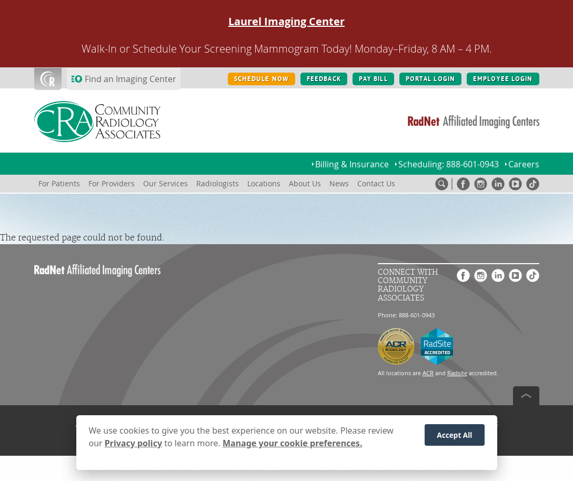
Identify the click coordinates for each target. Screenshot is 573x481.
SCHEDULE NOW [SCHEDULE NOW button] (261, 79)
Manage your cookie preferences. (292, 447)
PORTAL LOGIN (430, 79)
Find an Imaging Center (130, 79)
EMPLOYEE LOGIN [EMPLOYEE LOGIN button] (503, 79)
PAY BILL (373, 79)
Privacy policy (133, 447)
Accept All (454, 439)
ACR (428, 373)
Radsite (457, 373)
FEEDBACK (324, 79)
